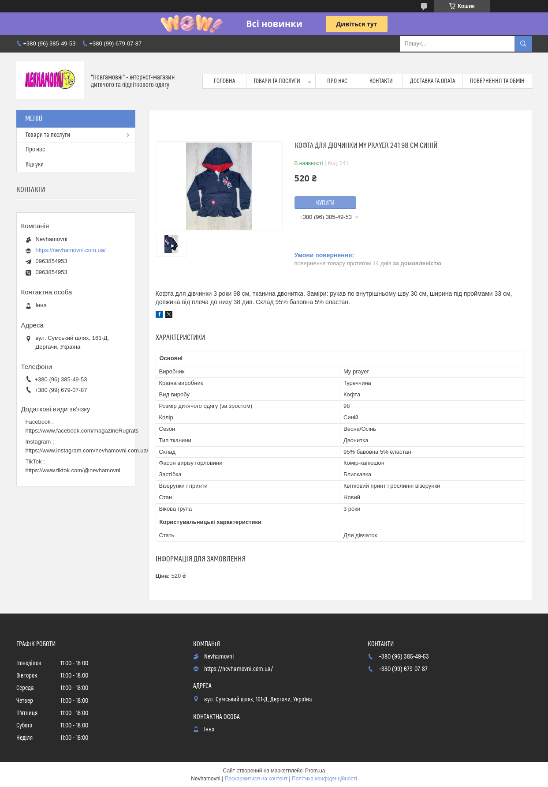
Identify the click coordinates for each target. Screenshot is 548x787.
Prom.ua (315, 771)
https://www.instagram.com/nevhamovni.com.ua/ (87, 450)
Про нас (337, 81)
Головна (224, 81)
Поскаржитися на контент (256, 779)
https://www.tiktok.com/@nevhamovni (73, 470)
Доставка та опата (432, 81)
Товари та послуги (276, 81)
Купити (325, 203)
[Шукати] (523, 44)
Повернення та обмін (497, 81)
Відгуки (35, 164)
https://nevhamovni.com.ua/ (71, 250)
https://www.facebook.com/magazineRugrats (82, 430)
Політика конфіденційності (324, 779)
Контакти (381, 81)
